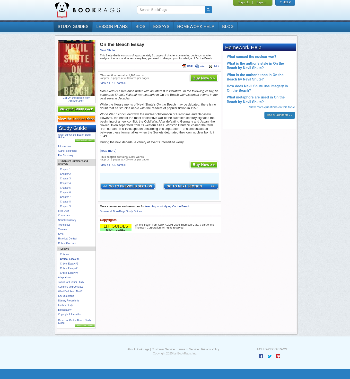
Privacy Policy (210, 349)
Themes (62, 229)
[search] (170, 10)
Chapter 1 (65, 169)
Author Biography (67, 151)
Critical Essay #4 (69, 273)
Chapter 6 (65, 192)
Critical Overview (67, 243)
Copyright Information (69, 314)
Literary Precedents (68, 300)
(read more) (108, 150)
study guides (73, 26)
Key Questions (66, 296)
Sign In (261, 2)
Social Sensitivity (67, 220)
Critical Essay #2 (69, 263)
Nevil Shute (107, 50)
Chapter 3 (65, 178)
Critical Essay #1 (69, 259)
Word (200, 66)
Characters (64, 215)
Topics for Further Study (71, 282)
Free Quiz (63, 211)
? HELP (285, 2)
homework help (195, 26)
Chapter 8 (65, 201)
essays (161, 26)
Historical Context (67, 238)
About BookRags (138, 349)
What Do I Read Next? (70, 291)
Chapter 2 (65, 174)
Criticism (64, 254)
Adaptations (64, 277)
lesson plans (112, 26)
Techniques (64, 224)
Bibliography (64, 309)
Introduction (64, 146)
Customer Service (163, 349)
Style (60, 234)
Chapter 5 (65, 187)
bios (141, 26)
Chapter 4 (65, 183)
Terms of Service (188, 349)
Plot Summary (65, 155)
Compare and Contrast (70, 286)
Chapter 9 (65, 206)
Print (214, 66)
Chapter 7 (65, 197)
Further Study (65, 305)
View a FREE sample (113, 82)
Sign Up (244, 2)
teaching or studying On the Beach (167, 206)
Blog (228, 26)
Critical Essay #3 (69, 268)
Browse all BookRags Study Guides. (121, 211)
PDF (187, 66)
